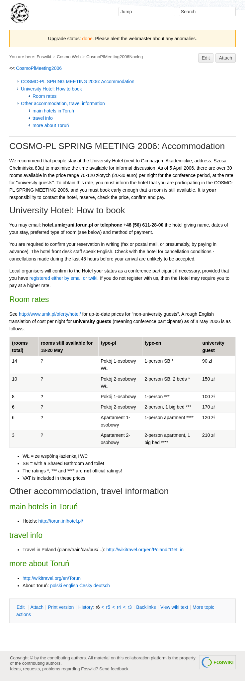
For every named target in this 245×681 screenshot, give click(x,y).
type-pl (108, 343)
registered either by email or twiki (64, 278)
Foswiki (44, 56)
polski (56, 585)
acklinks (146, 607)
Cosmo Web (69, 56)
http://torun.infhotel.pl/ (60, 521)
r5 (108, 607)
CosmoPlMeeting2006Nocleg (114, 56)
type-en (153, 343)
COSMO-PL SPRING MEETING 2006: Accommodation (77, 81)
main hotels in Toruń (53, 110)
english (70, 585)
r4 (119, 607)
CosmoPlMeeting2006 (39, 68)
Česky (85, 585)
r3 (129, 607)
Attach (225, 58)
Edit (206, 58)
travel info (43, 118)
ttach (36, 607)
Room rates (44, 96)
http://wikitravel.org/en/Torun (52, 578)
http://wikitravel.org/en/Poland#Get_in (145, 549)
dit (21, 607)
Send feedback (113, 668)
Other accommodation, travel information (63, 103)
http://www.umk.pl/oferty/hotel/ (50, 314)
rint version (61, 607)
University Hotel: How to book (51, 88)
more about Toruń (51, 125)
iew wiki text (174, 607)
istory (85, 607)
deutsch (102, 585)
